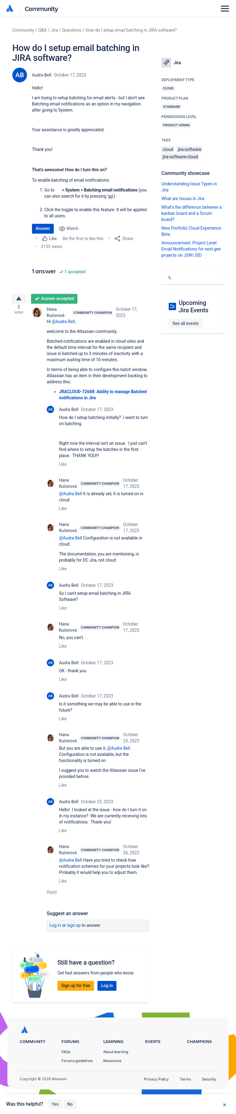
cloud (168, 149)
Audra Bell (41, 75)
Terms (185, 1079)
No (70, 1104)
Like (63, 466)
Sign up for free (75, 988)
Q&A (42, 30)
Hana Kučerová (56, 314)
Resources (112, 1060)
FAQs (65, 1051)
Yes (55, 1104)
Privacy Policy (156, 1079)
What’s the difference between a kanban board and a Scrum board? (191, 213)
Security (209, 1079)
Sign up (74, 927)
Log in (55, 927)
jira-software (189, 149)
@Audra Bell (63, 324)
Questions (71, 30)
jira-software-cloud (180, 156)
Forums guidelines (77, 1060)
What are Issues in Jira (182, 198)
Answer (43, 228)
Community (41, 8)
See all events (185, 323)
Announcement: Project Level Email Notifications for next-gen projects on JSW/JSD (191, 249)
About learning (115, 1051)
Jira (54, 30)
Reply (52, 894)
